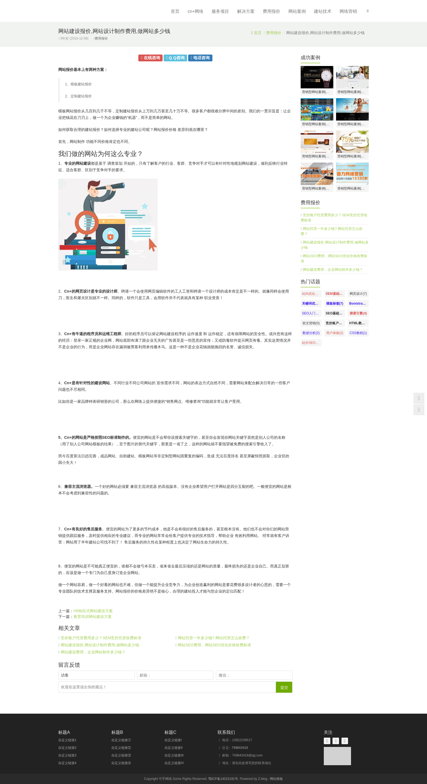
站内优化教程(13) (311, 294)
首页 (175, 11)
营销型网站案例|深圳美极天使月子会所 (352, 156)
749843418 (239, 748)
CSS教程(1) (358, 333)
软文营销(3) (311, 323)
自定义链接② (121, 748)
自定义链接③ (121, 755)
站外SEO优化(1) (311, 343)
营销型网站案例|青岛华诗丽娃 (352, 188)
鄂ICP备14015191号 (223, 779)
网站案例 (297, 11)
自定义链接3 (67, 755)
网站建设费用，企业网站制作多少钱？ (93, 652)
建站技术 (322, 11)
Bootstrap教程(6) (358, 303)
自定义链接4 (67, 763)
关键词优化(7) (311, 303)
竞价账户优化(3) (335, 323)
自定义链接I (173, 740)
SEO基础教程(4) (335, 313)
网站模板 (276, 779)
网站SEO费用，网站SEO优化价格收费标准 (214, 645)
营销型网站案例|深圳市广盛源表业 (317, 92)
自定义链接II (173, 748)
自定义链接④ (121, 763)
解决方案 (246, 11)
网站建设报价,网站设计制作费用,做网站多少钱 (100, 645)
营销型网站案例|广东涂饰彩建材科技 (317, 156)
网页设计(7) (358, 294)
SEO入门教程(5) (311, 313)
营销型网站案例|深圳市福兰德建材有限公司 (317, 188)
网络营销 (348, 11)
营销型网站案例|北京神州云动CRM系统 (352, 92)
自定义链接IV (174, 763)
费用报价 (271, 11)
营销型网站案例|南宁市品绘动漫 (317, 124)
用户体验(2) (334, 333)
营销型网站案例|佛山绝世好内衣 (352, 124)
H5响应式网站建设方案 (93, 611)
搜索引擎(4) (358, 313)
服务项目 (220, 11)
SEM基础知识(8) (335, 294)
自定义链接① (121, 740)
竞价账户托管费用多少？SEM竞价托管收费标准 (101, 638)
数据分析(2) (311, 333)
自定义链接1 (67, 740)
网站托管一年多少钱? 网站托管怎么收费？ (214, 638)
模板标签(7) (334, 303)
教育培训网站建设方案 (93, 616)
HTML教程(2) (358, 323)
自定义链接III (174, 755)
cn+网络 (195, 11)
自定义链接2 (67, 748)
